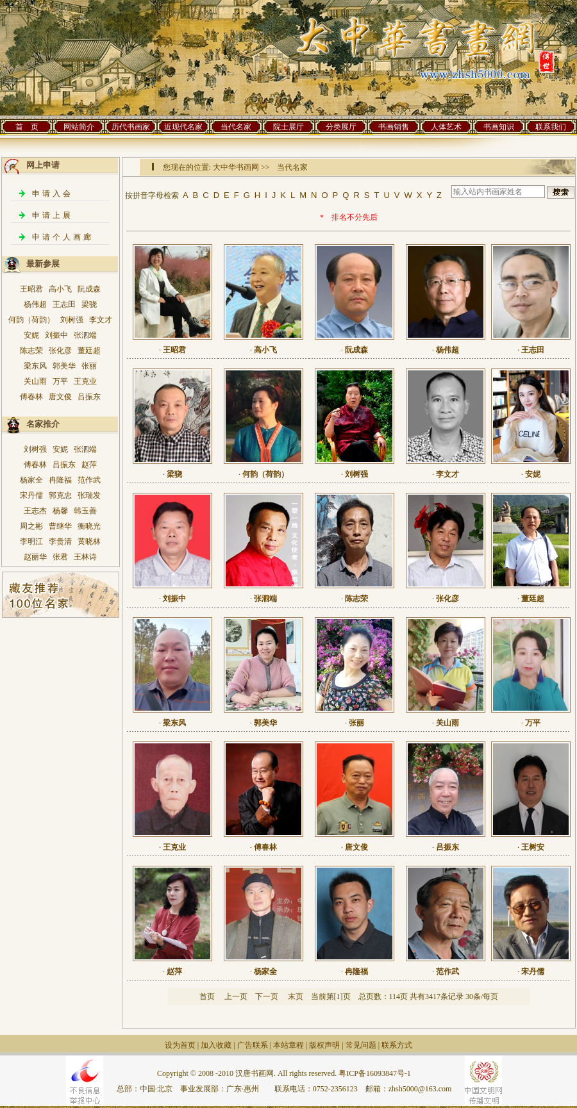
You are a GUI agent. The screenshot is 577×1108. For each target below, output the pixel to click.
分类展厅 (341, 126)
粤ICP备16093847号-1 (375, 1073)
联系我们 (550, 126)
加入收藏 (216, 1045)
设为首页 (180, 1045)
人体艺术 (446, 126)
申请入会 (52, 193)
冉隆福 (60, 479)
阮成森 (89, 289)
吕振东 (89, 396)
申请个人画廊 (63, 237)
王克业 (85, 381)
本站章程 (288, 1045)
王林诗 (85, 556)
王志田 (64, 304)
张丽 (89, 365)
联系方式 (396, 1045)
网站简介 (78, 126)
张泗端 (85, 335)
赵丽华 (35, 556)
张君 (60, 556)
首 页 (26, 126)
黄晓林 (89, 541)
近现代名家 (183, 126)
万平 (60, 381)
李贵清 (60, 541)
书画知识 (498, 126)
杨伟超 (35, 304)
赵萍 (89, 464)
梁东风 (35, 365)
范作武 (89, 479)
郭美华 (64, 365)
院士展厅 (288, 126)
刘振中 (56, 335)
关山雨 (35, 381)
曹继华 (60, 526)
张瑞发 (89, 495)
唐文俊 (60, 396)
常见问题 (361, 1045)
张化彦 (60, 350)
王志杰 (35, 510)
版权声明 (324, 1045)
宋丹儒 (31, 495)
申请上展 (52, 215)
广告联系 (252, 1045)
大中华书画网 (236, 167)
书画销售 (393, 126)
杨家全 (31, 479)
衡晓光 (89, 526)
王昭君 (31, 289)
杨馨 (60, 510)
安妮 (31, 335)
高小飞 (60, 289)
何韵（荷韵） (31, 319)
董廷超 (89, 350)
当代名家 (236, 126)
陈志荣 (31, 350)
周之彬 (31, 526)
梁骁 (89, 304)
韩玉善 (85, 510)
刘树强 (71, 319)
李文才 (100, 319)
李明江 (31, 541)
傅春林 (31, 396)
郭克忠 (60, 495)
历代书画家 (131, 126)
